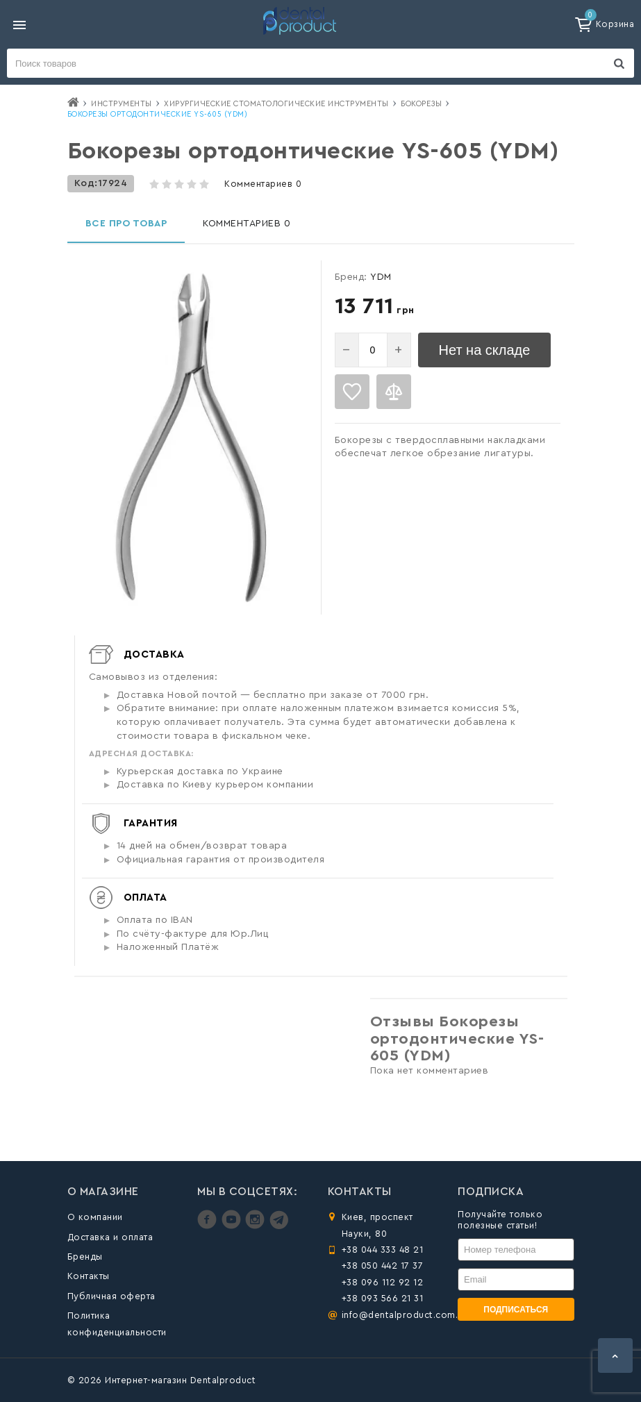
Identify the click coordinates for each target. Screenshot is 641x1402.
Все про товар (126, 223)
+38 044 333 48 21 (383, 1249)
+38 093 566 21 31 (383, 1298)
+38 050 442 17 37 (383, 1265)
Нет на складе (485, 350)
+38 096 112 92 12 (383, 1282)
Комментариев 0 (262, 183)
